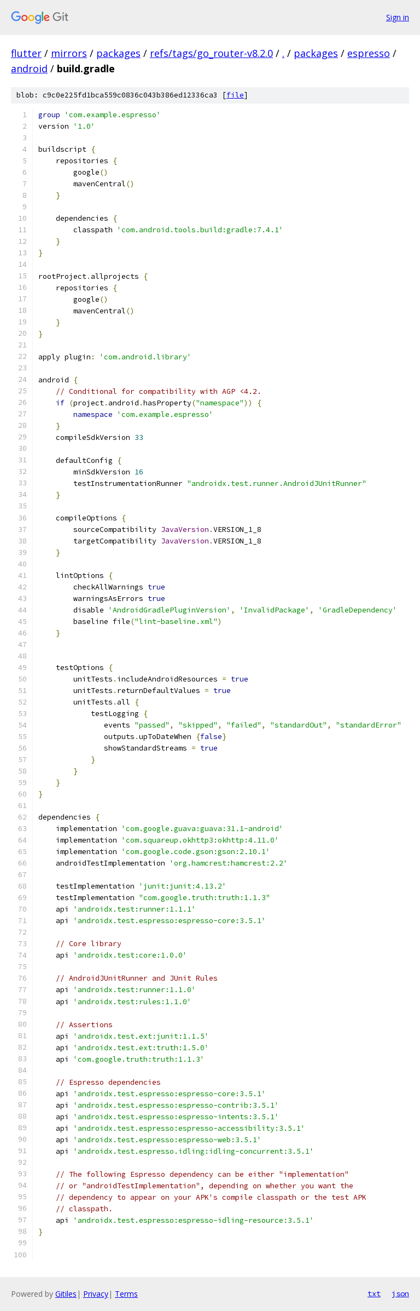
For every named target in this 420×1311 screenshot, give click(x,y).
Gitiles (66, 1294)
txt (374, 1293)
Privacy (95, 1294)
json (400, 1293)
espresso (368, 53)
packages (118, 53)
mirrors (69, 53)
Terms (126, 1294)
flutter (26, 53)
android (29, 68)
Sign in (397, 17)
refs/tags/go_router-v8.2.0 (211, 53)
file (235, 95)
